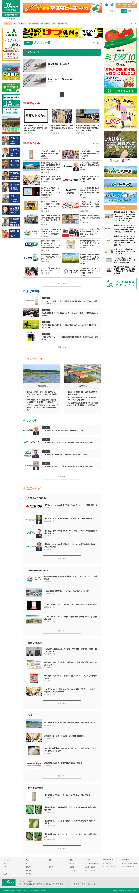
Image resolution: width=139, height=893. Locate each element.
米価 (30, 715)
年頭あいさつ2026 (37, 498)
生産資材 (29, 870)
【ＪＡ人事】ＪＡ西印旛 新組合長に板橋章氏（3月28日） (63, 431)
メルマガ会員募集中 (91, 863)
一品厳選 (71, 867)
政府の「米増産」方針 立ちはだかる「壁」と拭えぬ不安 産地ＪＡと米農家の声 (42, 394)
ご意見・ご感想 (89, 867)
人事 (46, 427)
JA (5, 867)
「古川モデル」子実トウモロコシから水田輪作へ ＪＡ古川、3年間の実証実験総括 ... (42, 407)
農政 (46, 334)
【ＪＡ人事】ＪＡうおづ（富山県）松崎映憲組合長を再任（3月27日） (67, 442)
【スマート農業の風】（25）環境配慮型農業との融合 (82, 393)
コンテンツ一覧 (89, 870)
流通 (50, 863)
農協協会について (108, 860)
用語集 (70, 860)
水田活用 (42, 386)
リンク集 (87, 860)
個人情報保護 (107, 863)
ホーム (6, 860)
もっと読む (62, 284)
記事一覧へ (62, 347)
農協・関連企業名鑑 (128, 867)
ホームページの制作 (109, 867)
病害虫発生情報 (35, 788)
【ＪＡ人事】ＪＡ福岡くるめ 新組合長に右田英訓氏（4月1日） (65, 454)
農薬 (46, 298)
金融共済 (29, 867)
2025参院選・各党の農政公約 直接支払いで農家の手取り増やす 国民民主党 (42, 401)
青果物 (50, 867)
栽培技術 (29, 874)
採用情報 (71, 863)
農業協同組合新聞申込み (129, 863)
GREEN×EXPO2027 (38, 570)
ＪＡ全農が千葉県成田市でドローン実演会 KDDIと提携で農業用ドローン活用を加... (82, 404)
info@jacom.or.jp (90, 884)
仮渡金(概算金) (35, 643)
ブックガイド (72, 870)
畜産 (50, 860)
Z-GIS (82, 386)
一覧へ (98, 43)
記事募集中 (125, 860)
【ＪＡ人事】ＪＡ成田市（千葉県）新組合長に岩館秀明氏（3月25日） (67, 466)
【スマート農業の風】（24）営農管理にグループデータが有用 (82, 399)
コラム (6, 870)
